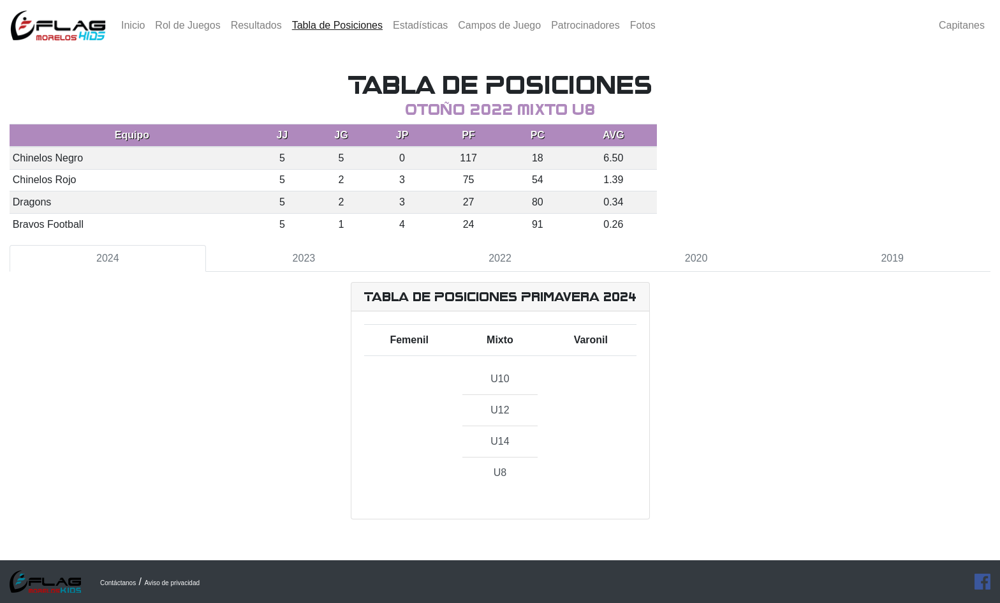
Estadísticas (420, 34)
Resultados (256, 34)
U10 (499, 378)
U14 (499, 441)
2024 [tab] (107, 258)
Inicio (133, 34)
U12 (499, 410)
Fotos (643, 34)
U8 (500, 472)
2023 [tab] (304, 258)
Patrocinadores (585, 34)
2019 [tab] (892, 258)
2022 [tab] (500, 258)
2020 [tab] (696, 258)
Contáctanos (118, 582)
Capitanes (962, 34)
